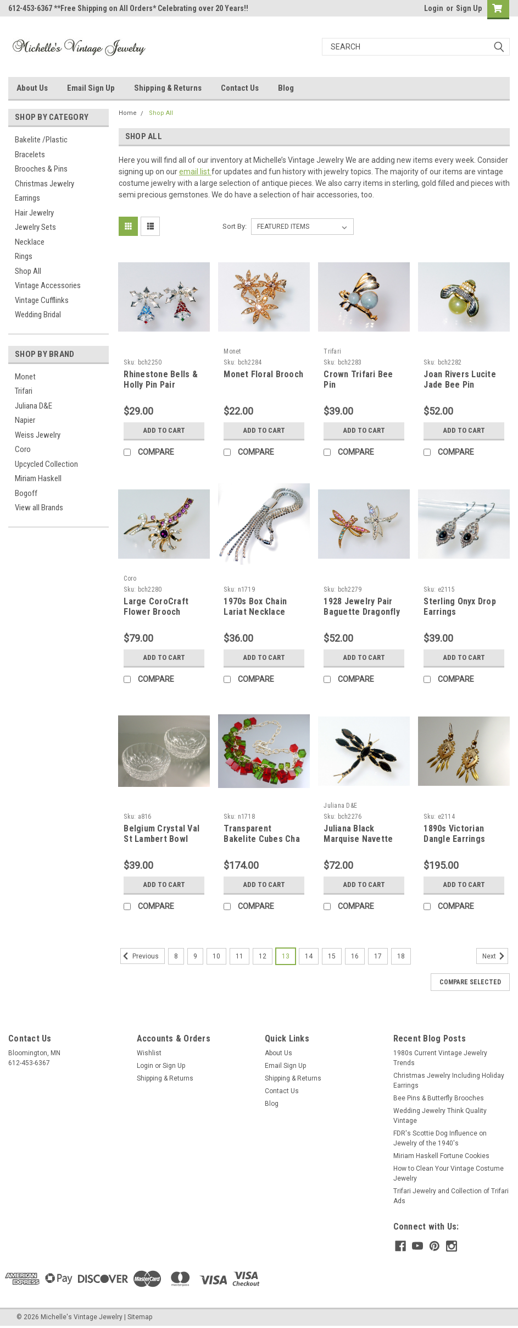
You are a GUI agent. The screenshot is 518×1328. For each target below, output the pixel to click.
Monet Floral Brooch (263, 374)
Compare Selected (470, 982)
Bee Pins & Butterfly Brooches (438, 1098)
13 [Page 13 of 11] (285, 956)
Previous (139, 956)
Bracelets (30, 154)
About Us (32, 88)
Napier (25, 420)
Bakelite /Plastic (41, 140)
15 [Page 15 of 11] (332, 956)
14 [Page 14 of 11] (309, 956)
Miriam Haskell (38, 478)
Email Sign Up (91, 88)
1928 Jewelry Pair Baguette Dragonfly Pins (362, 612)
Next (495, 956)
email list (195, 171)
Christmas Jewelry (44, 184)
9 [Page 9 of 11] (195, 956)
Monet (25, 377)
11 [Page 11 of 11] (239, 956)
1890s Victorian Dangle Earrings (454, 834)
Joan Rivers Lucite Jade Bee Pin (460, 379)
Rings (23, 256)
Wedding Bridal (38, 314)
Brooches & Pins (41, 169)
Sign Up (469, 8)
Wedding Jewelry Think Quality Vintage (440, 1116)
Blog (286, 88)
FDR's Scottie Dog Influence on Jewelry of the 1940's (440, 1138)
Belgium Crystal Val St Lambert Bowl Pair (161, 839)
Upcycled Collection (46, 464)
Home (128, 113)
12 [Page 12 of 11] (262, 956)
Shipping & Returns (168, 88)
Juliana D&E (33, 406)
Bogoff (26, 493)
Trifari (23, 391)
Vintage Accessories (48, 285)
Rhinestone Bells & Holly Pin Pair (161, 379)
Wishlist (149, 1053)
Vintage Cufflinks (42, 300)
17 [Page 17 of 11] (378, 956)
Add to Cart (164, 430)
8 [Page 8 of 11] (176, 956)
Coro (23, 449)
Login (433, 8)
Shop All (28, 271)
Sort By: (234, 226)
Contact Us (240, 88)
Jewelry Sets (35, 227)
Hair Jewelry (34, 213)
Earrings (27, 198)
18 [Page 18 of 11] (401, 956)
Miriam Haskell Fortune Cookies (441, 1156)
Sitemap (139, 1317)
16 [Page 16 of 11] (355, 956)
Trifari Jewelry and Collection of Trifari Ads (451, 1196)
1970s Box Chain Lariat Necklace (255, 607)
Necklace (29, 242)
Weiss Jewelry (37, 435)
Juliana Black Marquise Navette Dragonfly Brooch (358, 839)
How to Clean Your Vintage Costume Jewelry (448, 1173)
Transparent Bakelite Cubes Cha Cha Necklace (262, 839)
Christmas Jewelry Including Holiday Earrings (448, 1080)
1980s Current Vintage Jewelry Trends (440, 1058)
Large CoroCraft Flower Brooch (156, 607)
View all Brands (39, 508)
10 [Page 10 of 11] (216, 956)
